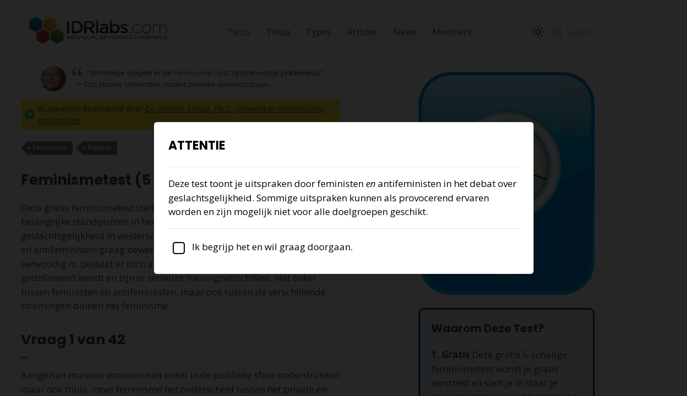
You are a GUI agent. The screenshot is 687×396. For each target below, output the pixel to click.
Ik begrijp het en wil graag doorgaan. (260, 246)
